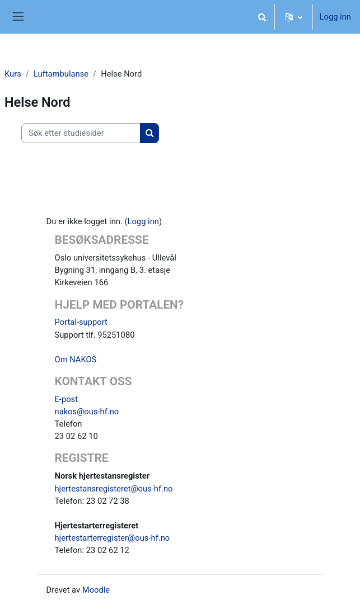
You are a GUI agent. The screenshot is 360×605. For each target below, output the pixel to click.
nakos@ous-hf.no (87, 412)
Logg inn (335, 17)
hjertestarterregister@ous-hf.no (112, 538)
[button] (262, 17)
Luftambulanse (61, 74)
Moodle (96, 590)
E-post (66, 399)
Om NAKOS (76, 360)
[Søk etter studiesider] (81, 133)
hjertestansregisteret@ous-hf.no (114, 489)
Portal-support (81, 322)
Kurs (12, 74)
